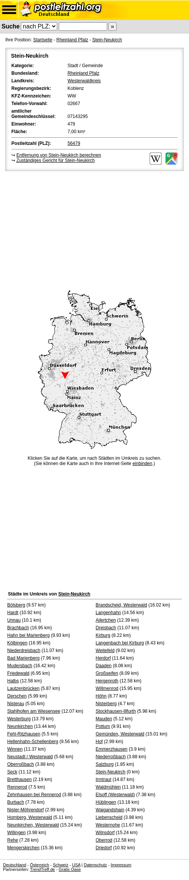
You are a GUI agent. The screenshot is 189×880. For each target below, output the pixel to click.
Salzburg (105, 764)
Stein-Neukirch (107, 39)
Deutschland (14, 865)
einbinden (142, 463)
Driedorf (104, 847)
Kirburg (103, 635)
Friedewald (18, 673)
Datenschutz (95, 865)
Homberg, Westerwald (29, 817)
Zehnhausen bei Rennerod (34, 794)
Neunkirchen (20, 726)
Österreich (39, 865)
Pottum (103, 726)
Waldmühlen (108, 787)
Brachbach (18, 627)
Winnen (15, 749)
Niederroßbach (111, 756)
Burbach (15, 802)
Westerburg (19, 718)
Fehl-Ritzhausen (23, 734)
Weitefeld (105, 650)
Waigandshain (110, 809)
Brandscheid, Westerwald (121, 605)
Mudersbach (19, 665)
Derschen (17, 696)
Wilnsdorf (105, 832)
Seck (12, 772)
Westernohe (108, 825)
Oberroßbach (20, 764)
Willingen (16, 832)
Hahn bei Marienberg (28, 635)
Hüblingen (106, 802)
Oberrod (104, 840)
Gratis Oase (70, 869)
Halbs (13, 681)
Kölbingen (17, 643)
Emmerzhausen (112, 749)
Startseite (42, 39)
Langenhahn (108, 612)
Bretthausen (19, 779)
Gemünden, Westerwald (120, 734)
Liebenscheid (109, 817)
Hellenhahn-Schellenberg (32, 741)
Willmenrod (107, 688)
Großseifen (107, 673)
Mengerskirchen (23, 847)
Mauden (104, 718)
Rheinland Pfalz (72, 39)
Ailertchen (106, 620)
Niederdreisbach (23, 650)
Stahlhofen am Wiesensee (33, 711)
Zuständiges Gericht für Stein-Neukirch (55, 160)
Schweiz (60, 865)
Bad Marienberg (23, 658)
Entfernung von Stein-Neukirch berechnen (58, 155)
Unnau (13, 620)
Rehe (12, 840)
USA (76, 865)
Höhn (101, 696)
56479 (73, 143)
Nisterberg (106, 703)
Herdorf (103, 658)
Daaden (104, 665)
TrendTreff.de (42, 869)
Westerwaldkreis (84, 80)
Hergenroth (107, 681)
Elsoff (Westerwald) (115, 794)
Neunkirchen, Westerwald (33, 825)
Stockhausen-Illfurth (116, 711)
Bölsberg (16, 605)
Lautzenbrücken (23, 688)
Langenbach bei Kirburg (120, 643)
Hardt (12, 612)
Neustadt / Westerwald (30, 756)
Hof (99, 741)
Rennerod (17, 787)
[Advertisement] (94, 229)
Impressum (121, 865)
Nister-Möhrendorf (25, 809)
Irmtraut (103, 779)
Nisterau (15, 703)
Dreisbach (106, 627)
